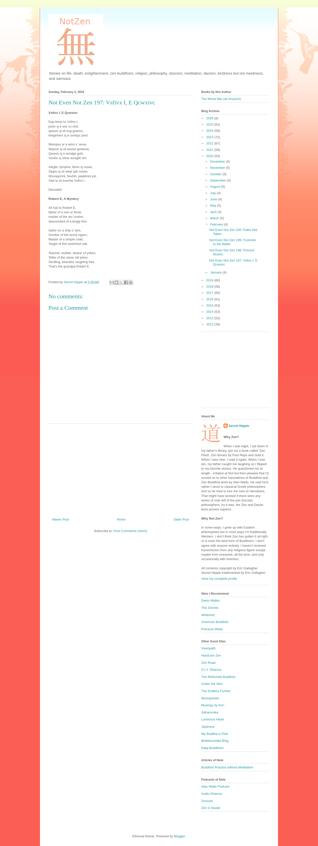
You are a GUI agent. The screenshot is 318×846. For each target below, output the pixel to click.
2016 (210, 299)
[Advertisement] (120, 469)
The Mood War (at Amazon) (221, 99)
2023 (210, 137)
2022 (210, 143)
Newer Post (60, 519)
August (215, 186)
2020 (210, 156)
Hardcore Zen (211, 655)
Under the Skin (212, 684)
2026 (210, 118)
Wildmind (207, 615)
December (218, 161)
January (216, 272)
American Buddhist (214, 622)
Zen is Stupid (210, 808)
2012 (210, 324)
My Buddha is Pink (214, 734)
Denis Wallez (210, 600)
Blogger (179, 836)
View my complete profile (219, 578)
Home (121, 519)
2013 (210, 318)
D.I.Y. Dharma (211, 669)
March (215, 218)
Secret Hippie (239, 426)
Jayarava (207, 726)
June (214, 199)
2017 (210, 293)
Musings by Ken (212, 705)
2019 (210, 280)
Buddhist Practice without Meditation (227, 767)
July (213, 193)
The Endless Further (216, 691)
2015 (210, 305)
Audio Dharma (211, 794)
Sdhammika (209, 712)
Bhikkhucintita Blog (215, 741)
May (213, 205)
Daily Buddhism (212, 748)
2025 (210, 124)
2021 (210, 150)
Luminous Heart (212, 719)
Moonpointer (210, 698)
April (214, 212)
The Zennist (209, 608)
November (218, 168)
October (216, 174)
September (218, 180)
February (217, 224)
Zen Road (208, 663)
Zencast (207, 801)
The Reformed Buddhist (218, 677)
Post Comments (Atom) (130, 531)
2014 (210, 311)
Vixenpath (208, 648)
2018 (210, 286)
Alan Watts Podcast (215, 786)
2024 (210, 131)
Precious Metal (212, 629)
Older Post (181, 519)
